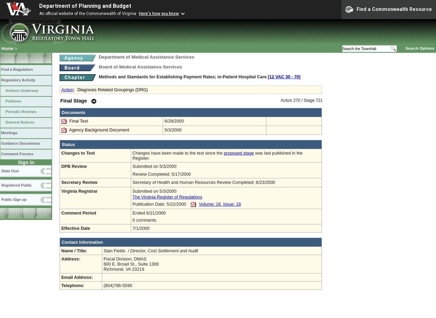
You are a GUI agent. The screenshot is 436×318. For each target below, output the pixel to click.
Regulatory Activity (18, 80)
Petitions (13, 101)
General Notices (19, 122)
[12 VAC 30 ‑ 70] (284, 76)
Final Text (79, 121)
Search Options (419, 48)
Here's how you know (159, 13)
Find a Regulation (17, 69)
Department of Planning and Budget (85, 6)
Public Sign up (13, 199)
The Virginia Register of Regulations (167, 197)
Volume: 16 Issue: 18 (220, 204)
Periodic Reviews (21, 112)
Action (67, 89)
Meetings (9, 133)
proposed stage (239, 153)
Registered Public (16, 185)
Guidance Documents (20, 143)
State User (10, 171)
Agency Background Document (99, 129)
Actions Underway (21, 91)
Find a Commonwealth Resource (388, 9)
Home (7, 48)
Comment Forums (17, 154)
